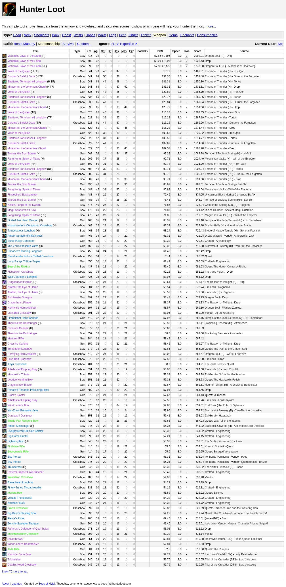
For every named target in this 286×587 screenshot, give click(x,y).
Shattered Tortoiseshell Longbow (27, 81)
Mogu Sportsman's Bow (22, 210)
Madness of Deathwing (242, 66)
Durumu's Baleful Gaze (21, 76)
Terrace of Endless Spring (220, 153)
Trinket (146, 35)
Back (55, 35)
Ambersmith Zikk (244, 235)
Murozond (219, 395)
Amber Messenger (18, 425)
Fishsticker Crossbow (20, 271)
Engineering (223, 261)
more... (211, 26)
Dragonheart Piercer (20, 282)
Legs (112, 35)
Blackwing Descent (216, 323)
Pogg (244, 456)
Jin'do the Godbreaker (232, 374)
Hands (90, 35)
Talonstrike (14, 559)
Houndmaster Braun (239, 225)
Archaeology (223, 240)
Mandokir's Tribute (18, 374)
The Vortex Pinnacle (217, 441)
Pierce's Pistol (16, 518)
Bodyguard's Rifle (18, 451)
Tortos (237, 81)
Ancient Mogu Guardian (239, 210)
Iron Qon (239, 71)
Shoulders (41, 35)
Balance (218, 492)
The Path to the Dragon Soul (230, 348)
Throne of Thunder (216, 71)
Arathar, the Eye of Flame (23, 287)
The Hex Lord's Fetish (226, 379)
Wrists (78, 35)
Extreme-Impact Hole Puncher (26, 472)
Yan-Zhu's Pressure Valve (23, 246)
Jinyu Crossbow (17, 364)
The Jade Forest (214, 271)
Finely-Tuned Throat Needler (25, 487)
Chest (66, 35)
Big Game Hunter (18, 436)
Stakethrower (15, 539)
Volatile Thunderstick (20, 497)
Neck (27, 35)
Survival (68, 44)
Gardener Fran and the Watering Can (236, 508)
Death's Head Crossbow (22, 564)
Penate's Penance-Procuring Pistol (28, 389)
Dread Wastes (213, 235)
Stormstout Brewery (216, 246)
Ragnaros (224, 287)
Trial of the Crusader (217, 559)
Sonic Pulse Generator (21, 240)
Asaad (239, 441)
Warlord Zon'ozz (232, 307)
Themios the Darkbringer (22, 323)
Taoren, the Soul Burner (22, 153)
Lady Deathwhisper (246, 554)
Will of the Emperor (244, 158)
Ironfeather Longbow (20, 348)
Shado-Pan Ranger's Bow (23, 420)
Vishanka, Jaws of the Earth (24, 55)
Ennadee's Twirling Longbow (25, 251)
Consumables (207, 35)
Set (280, 44)
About (5, 583)
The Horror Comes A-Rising (229, 266)
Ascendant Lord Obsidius (249, 425)
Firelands (210, 287)
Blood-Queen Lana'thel (248, 539)
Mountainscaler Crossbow (23, 533)
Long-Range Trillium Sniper (24, 261)
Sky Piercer (14, 456)
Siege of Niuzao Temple (219, 230)
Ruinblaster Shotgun (20, 297)
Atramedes (240, 323)
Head (17, 35)
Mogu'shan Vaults (215, 158)
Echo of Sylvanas (233, 405)
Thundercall (15, 467)
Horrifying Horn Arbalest (22, 307)
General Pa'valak (250, 230)
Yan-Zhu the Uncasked (249, 246)
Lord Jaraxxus (247, 559)
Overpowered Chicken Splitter (25, 431)
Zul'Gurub (211, 374)
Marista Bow (15, 492)
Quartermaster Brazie (254, 461)
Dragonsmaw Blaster (20, 384)
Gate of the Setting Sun (219, 204)
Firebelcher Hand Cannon (23, 220)
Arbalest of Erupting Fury (22, 369)
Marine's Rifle (16, 338)
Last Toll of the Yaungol (227, 420)
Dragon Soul (212, 55)
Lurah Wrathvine (225, 312)
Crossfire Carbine (18, 328)
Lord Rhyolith (231, 369)
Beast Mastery (24, 44)
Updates (16, 583)
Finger (133, 35)
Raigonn (245, 204)
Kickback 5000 (16, 503)
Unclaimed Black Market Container (225, 194)
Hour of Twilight (214, 384)
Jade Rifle (13, 549)
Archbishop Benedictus (243, 384)
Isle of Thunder (214, 210)
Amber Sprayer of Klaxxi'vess (25, 235)
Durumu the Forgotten (247, 76)
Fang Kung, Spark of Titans (24, 158)
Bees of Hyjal (46, 583)
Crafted (209, 240)
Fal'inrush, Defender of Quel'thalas (28, 528)
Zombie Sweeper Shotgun (23, 523)
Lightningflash (16, 441)
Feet (122, 35)
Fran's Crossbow (18, 508)
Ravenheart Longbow (20, 482)
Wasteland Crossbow (20, 477)
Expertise (129, 44)
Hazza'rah (225, 415)
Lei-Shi (246, 153)
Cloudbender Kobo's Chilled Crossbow (30, 256)
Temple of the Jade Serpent (221, 220)
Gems (173, 35)
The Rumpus (221, 549)
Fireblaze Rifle (16, 446)
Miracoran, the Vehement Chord (27, 86)
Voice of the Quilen (19, 71)
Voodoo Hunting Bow (20, 379)
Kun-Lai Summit (214, 446)
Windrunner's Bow (18, 405)
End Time (210, 405)
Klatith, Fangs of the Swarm (24, 204)
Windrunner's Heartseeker (23, 544)
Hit (115, 44)
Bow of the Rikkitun (19, 266)
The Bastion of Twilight (218, 282)
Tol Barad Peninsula (217, 456)
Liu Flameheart (253, 220)
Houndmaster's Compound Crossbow (30, 225)
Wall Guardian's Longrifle (22, 276)
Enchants (187, 35)
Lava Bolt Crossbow (20, 312)
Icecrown (210, 523)
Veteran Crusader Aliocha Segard (248, 523)
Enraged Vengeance (226, 451)
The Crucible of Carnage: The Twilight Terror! (240, 513)
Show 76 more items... (15, 571)
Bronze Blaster (16, 395)
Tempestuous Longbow (21, 230)
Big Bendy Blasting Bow (22, 513)
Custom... (84, 44)
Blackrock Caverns (216, 425)
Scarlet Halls (212, 225)
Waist (102, 35)
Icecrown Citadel (215, 539)
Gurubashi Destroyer (20, 415)
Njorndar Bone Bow (19, 554)
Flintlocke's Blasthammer (22, 194)
